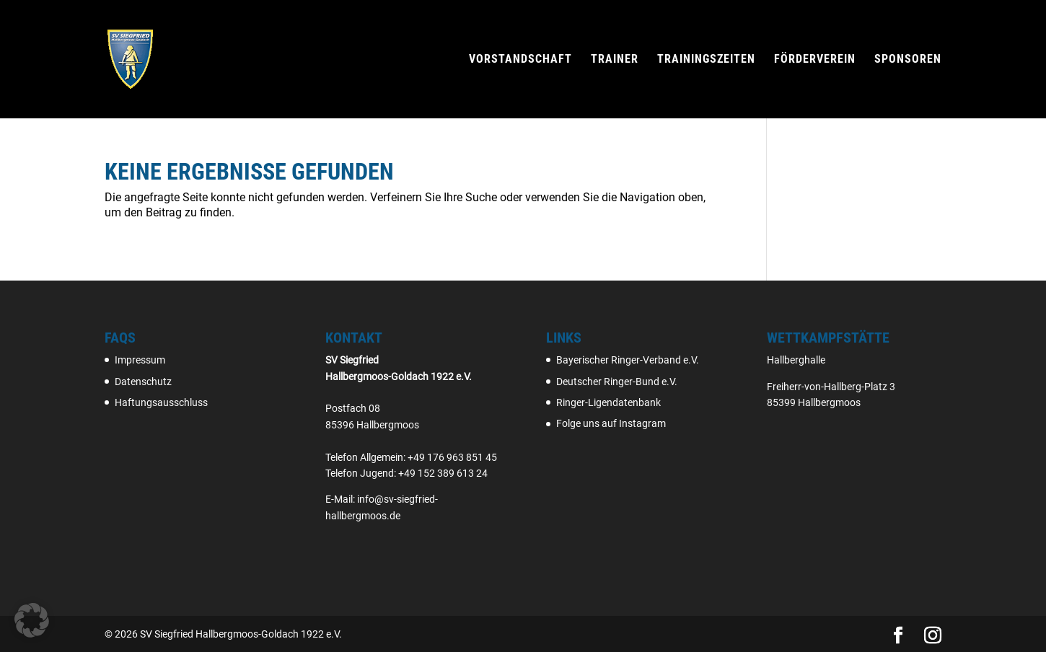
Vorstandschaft (520, 60)
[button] (31, 620)
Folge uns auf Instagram (611, 423)
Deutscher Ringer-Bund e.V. (616, 381)
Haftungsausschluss (161, 402)
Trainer (614, 60)
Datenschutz (143, 381)
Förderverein (815, 60)
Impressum (140, 360)
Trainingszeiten (706, 60)
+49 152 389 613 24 (443, 473)
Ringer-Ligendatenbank (608, 402)
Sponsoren (907, 60)
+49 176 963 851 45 (452, 457)
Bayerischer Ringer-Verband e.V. (627, 360)
